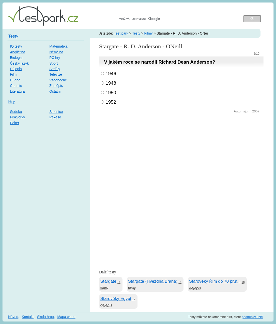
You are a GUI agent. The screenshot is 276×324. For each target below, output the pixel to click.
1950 (111, 92)
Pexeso (55, 117)
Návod (13, 317)
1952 (111, 102)
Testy (136, 33)
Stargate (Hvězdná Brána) (153, 281)
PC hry (55, 58)
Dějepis (16, 69)
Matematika (59, 46)
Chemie (16, 86)
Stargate (108, 281)
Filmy (148, 33)
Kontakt (28, 317)
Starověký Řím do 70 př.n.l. (214, 281)
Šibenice (56, 112)
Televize (56, 74)
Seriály (55, 69)
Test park (121, 33)
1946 (111, 73)
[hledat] (177, 19)
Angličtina (17, 52)
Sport (54, 63)
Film (13, 74)
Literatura (17, 91)
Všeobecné (58, 80)
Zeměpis (56, 86)
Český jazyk (19, 63)
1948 (111, 83)
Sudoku (16, 112)
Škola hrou (45, 317)
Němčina (56, 52)
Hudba (15, 80)
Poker (14, 123)
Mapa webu (66, 317)
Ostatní (55, 91)
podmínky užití (252, 317)
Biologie (16, 58)
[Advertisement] (181, 152)
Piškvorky (17, 117)
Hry (11, 101)
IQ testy (16, 46)
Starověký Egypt (115, 298)
